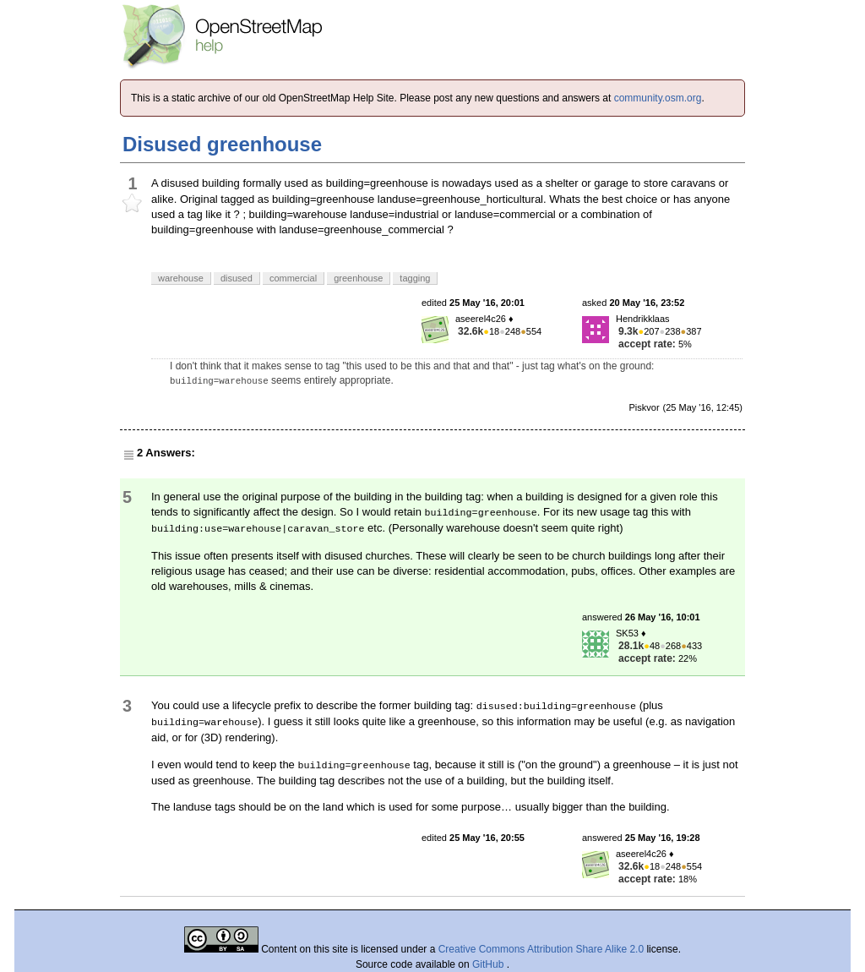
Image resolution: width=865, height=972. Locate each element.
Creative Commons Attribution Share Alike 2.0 (541, 949)
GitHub (489, 964)
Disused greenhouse (222, 144)
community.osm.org (658, 98)
